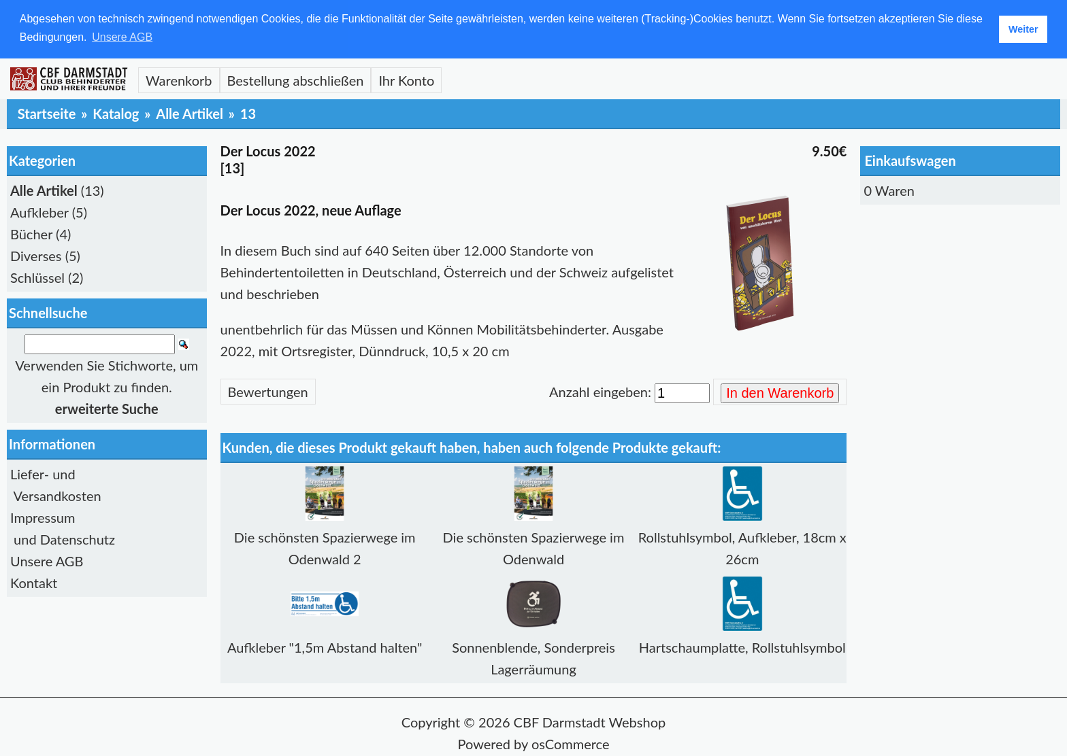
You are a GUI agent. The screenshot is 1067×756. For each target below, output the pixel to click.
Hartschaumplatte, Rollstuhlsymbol (742, 646)
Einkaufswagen (909, 160)
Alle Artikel (189, 113)
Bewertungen (268, 391)
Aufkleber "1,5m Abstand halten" (325, 646)
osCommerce (570, 743)
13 (248, 113)
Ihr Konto (406, 79)
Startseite (47, 113)
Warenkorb (179, 79)
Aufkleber (39, 211)
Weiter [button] (1023, 29)
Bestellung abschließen (295, 79)
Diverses (36, 255)
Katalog (116, 113)
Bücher (31, 233)
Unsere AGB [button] (122, 37)
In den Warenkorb (780, 392)
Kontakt (33, 582)
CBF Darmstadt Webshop (590, 721)
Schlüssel (37, 277)
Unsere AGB (46, 560)
